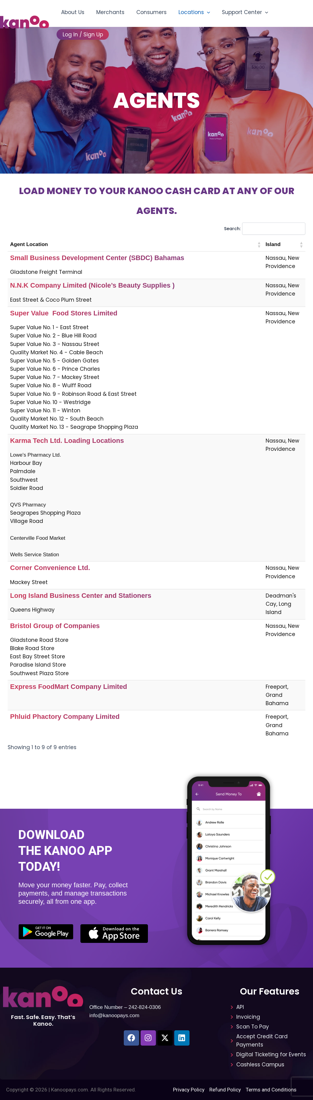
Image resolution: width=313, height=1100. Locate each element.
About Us (71, 12)
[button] (201, 12)
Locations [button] (188, 12)
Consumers (147, 12)
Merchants (108, 12)
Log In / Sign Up (82, 34)
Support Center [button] (238, 12)
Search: (232, 229)
